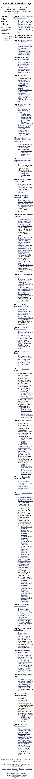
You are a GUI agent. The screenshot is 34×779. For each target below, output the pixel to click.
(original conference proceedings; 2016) (25, 49)
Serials (20, 766)
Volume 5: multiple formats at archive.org (26, 547)
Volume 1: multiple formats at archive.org (26, 528)
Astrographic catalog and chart (22, 477)
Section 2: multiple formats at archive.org (26, 585)
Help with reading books (8, 759)
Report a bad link (22, 759)
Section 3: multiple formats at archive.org (26, 590)
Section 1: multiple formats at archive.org (26, 580)
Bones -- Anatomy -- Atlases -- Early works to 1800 (22, 139)
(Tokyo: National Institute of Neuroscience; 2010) (25, 224)
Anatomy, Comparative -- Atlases (21, 196)
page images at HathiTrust (25, 442)
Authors (24, 764)
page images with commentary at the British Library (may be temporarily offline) (27, 120)
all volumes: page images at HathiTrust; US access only (26, 553)
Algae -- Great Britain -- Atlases (22, 180)
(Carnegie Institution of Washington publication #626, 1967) (24, 636)
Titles (29, 764)
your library (4, 29)
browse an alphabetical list (18, 11)
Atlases (7, 40)
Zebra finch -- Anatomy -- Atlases (22, 725)
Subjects (14, 766)
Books (4, 769)
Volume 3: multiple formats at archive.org (26, 538)
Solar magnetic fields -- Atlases (22, 629)
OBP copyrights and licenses (16, 776)
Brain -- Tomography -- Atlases (21, 305)
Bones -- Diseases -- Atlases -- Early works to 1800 (23, 160)
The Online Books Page (17, 3)
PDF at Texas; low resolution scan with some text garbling (27, 415)
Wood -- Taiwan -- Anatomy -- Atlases (23, 694)
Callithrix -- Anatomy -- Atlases (21, 328)
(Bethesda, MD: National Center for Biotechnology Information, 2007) (25, 246)
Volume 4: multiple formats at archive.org (26, 543)
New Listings (16, 764)
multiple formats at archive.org (26, 151)
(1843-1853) (25, 186)
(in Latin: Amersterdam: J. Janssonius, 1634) (24, 128)
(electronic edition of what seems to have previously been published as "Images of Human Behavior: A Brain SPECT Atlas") (25, 292)
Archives (21, 769)
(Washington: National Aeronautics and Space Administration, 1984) (25, 24)
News (9, 769)
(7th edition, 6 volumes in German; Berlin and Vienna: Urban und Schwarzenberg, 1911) (25, 501)
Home (3, 764)
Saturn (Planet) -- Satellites (9, 37)
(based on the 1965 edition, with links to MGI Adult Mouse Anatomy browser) (25, 203)
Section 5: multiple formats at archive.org (26, 599)
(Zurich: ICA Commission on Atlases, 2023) (25, 82)
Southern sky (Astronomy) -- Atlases (22, 651)
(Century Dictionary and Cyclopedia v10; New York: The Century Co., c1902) (25, 94)
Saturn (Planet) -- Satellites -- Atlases (23, 17)
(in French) (25, 485)
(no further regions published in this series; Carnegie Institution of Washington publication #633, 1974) (25, 614)
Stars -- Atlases (26, 420)
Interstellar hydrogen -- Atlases (21, 605)
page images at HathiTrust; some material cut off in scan (26, 410)
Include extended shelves (19, 9)
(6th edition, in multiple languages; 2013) (24, 357)
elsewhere (4, 30)
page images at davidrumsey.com (26, 114)
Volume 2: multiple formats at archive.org (26, 533)
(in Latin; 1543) (24, 561)
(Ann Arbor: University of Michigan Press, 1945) (25, 447)
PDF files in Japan (26, 721)
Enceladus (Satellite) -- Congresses (21, 58)
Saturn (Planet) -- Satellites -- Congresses (23, 40)
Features (14, 769)
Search (9, 764)
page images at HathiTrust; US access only (25, 718)
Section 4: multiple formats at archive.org (26, 594)
